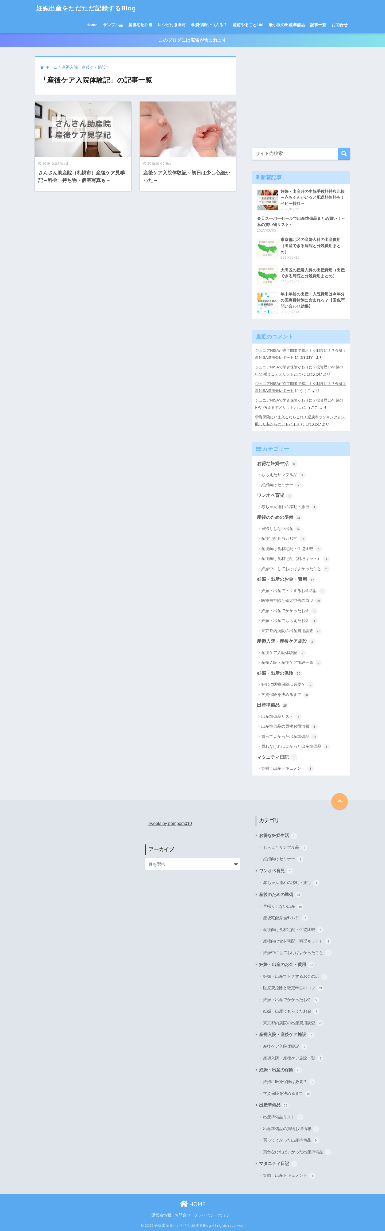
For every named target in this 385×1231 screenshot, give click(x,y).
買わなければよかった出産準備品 (295, 746)
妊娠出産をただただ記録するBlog (86, 8)
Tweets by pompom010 (170, 823)
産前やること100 (248, 24)
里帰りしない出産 (281, 529)
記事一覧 (318, 24)
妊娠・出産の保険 (279, 673)
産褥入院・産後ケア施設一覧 (291, 663)
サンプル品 (113, 24)
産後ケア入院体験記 (283, 653)
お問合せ (340, 24)
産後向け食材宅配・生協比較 (291, 549)
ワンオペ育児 (275, 496)
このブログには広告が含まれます (193, 40)
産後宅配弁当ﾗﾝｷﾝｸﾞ (283, 539)
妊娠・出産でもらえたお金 (289, 621)
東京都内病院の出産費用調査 (291, 631)
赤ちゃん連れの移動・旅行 (289, 507)
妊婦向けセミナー (281, 485)
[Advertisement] (301, 99)
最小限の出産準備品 (287, 24)
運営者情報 (161, 1215)
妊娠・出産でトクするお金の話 (293, 591)
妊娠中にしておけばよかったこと (295, 569)
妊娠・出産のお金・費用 (286, 579)
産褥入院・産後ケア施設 (286, 641)
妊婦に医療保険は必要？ (287, 684)
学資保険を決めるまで (285, 695)
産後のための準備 (279, 518)
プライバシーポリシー (214, 1215)
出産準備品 (272, 705)
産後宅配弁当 (140, 24)
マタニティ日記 (277, 757)
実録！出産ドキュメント (287, 768)
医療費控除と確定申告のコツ (291, 601)
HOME (192, 1204)
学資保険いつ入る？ (209, 24)
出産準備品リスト (281, 717)
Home (92, 24)
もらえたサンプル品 (283, 475)
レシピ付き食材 (172, 24)
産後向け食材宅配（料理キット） (295, 559)
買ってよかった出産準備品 (289, 737)
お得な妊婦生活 (277, 464)
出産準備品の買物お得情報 (289, 726)
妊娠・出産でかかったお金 (289, 611)
